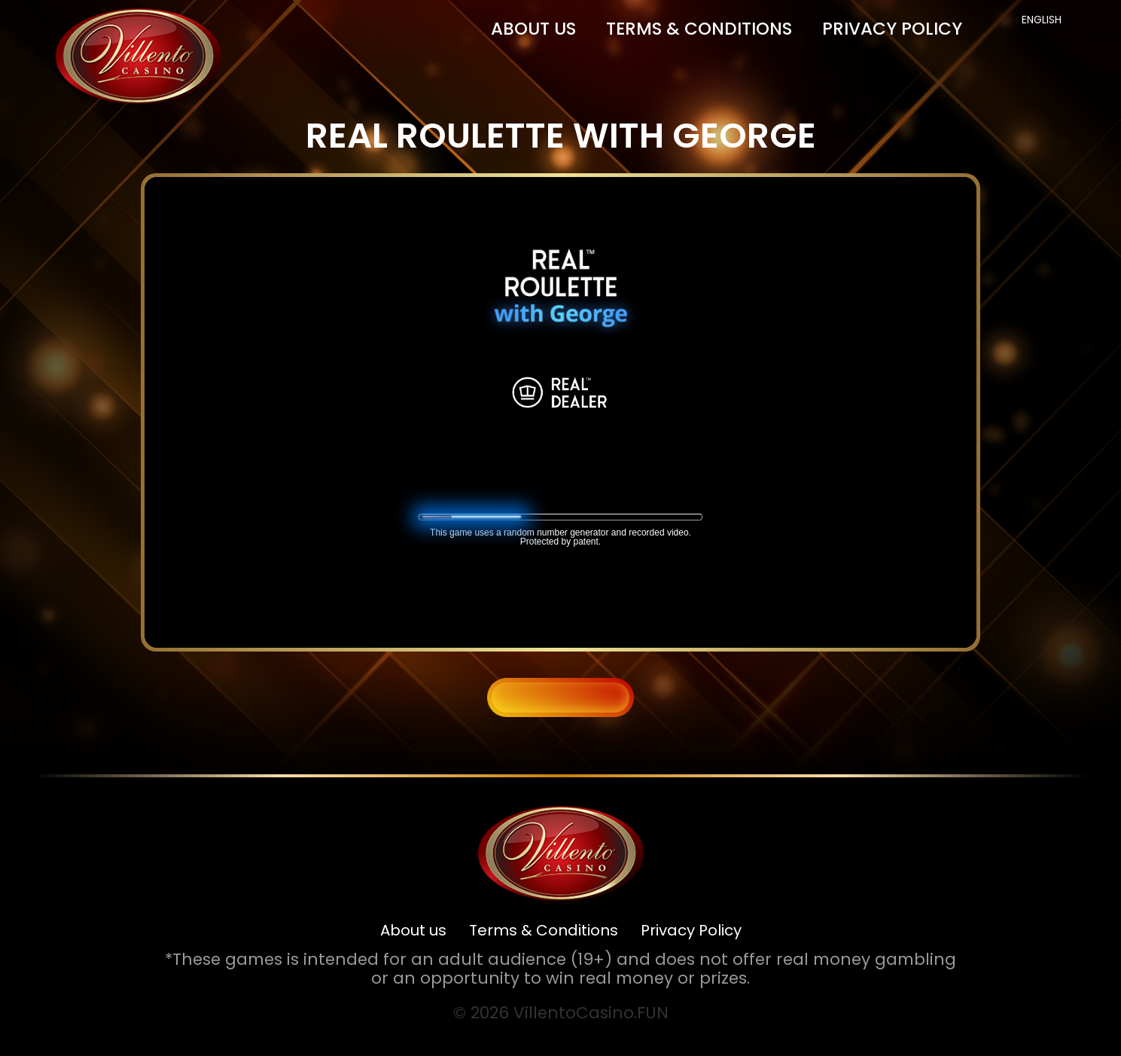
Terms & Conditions (699, 29)
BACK (561, 697)
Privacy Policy (892, 29)
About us (533, 29)
